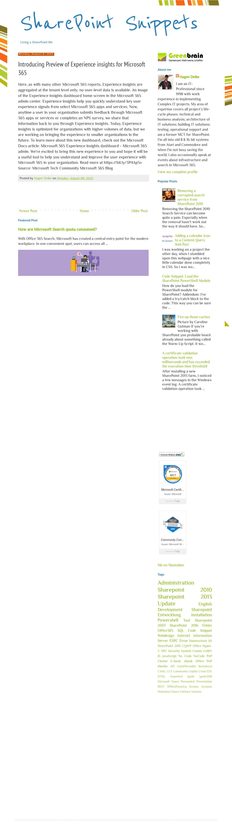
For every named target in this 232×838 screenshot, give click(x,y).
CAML (162, 671)
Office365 (165, 630)
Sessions (206, 686)
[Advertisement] (83, 195)
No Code (185, 656)
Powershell (168, 620)
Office (197, 646)
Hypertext (176, 676)
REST (161, 686)
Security (174, 651)
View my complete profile (178, 172)
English (205, 603)
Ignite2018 (205, 676)
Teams (175, 691)
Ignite (190, 676)
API (172, 666)
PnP (209, 656)
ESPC (173, 641)
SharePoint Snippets (109, 22)
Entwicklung (169, 614)
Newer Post (28, 211)
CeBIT (207, 651)
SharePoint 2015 (169, 646)
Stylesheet (164, 691)
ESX (209, 671)
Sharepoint (202, 609)
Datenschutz (198, 641)
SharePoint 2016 (184, 625)
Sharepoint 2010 (185, 589)
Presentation (204, 681)
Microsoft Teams (168, 681)
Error (183, 641)
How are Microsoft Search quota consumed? (57, 229)
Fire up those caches (194, 317)
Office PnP (203, 661)
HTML (161, 676)
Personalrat (188, 681)
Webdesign (166, 636)
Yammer (196, 691)
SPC (164, 651)
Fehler (207, 625)
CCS (169, 671)
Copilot (193, 671)
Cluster (163, 661)
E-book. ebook (182, 661)
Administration (176, 582)
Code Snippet (200, 630)
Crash (202, 671)
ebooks (163, 666)
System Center (191, 651)
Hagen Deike (189, 77)
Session (194, 686)
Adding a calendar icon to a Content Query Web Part (192, 240)
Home (84, 211)
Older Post (139, 211)
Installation (201, 614)
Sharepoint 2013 (185, 596)
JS (159, 656)
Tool (186, 620)
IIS (210, 641)
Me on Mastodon (171, 565)
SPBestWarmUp (177, 686)
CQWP (186, 646)
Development (170, 609)
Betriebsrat (205, 666)
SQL (180, 630)
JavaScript (169, 656)
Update (166, 603)
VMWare (185, 691)
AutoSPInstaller (186, 666)
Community (180, 671)
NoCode (199, 656)
